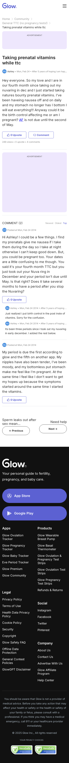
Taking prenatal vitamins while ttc (24, 27)
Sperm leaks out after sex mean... (19, 422)
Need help (58, 422)
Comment (41, 135)
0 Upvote (14, 135)
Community (21, 19)
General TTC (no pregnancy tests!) (24, 23)
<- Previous (16, 430)
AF (21, 120)
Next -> (53, 428)
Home (6, 19)
